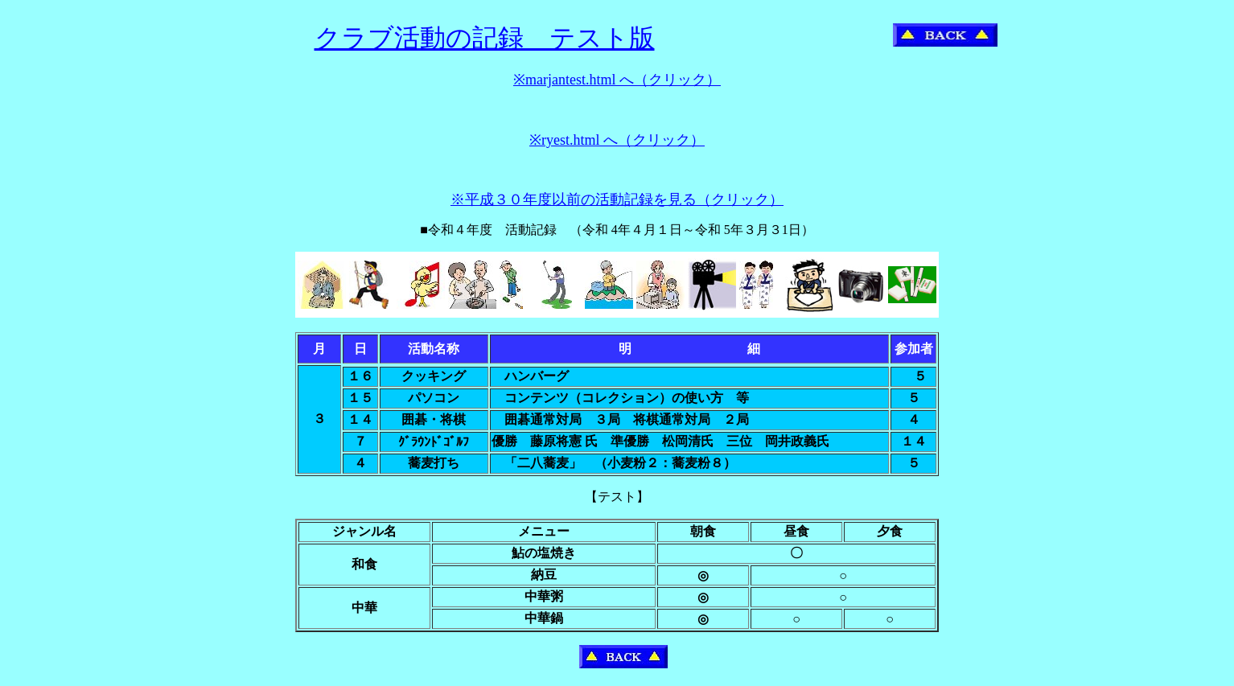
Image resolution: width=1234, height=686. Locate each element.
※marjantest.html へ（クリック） (617, 80)
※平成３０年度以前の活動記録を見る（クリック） (617, 199)
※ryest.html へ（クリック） (617, 140)
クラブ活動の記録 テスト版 (485, 37)
